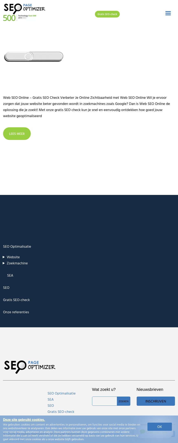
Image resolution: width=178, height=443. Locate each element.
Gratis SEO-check (107, 14)
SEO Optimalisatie (17, 246)
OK (159, 426)
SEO (6, 287)
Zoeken (124, 401)
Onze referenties (16, 312)
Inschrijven (155, 401)
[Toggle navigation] (168, 13)
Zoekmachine (17, 263)
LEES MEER (17, 133)
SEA (10, 275)
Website (13, 257)
